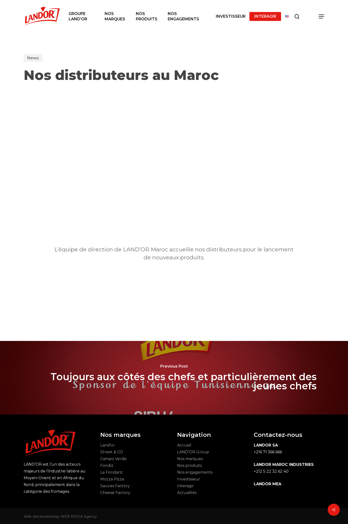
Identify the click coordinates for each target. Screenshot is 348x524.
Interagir (185, 486)
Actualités (186, 492)
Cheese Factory (115, 492)
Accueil (184, 445)
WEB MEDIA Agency (79, 516)
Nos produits (189, 465)
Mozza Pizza (112, 479)
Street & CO (111, 452)
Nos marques (190, 458)
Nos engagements (195, 472)
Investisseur (188, 479)
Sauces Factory (115, 486)
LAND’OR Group (193, 452)
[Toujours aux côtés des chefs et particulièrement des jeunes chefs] (174, 378)
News (33, 58)
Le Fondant (111, 472)
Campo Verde (113, 458)
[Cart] (309, 16)
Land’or (107, 445)
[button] (322, 16)
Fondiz (106, 465)
